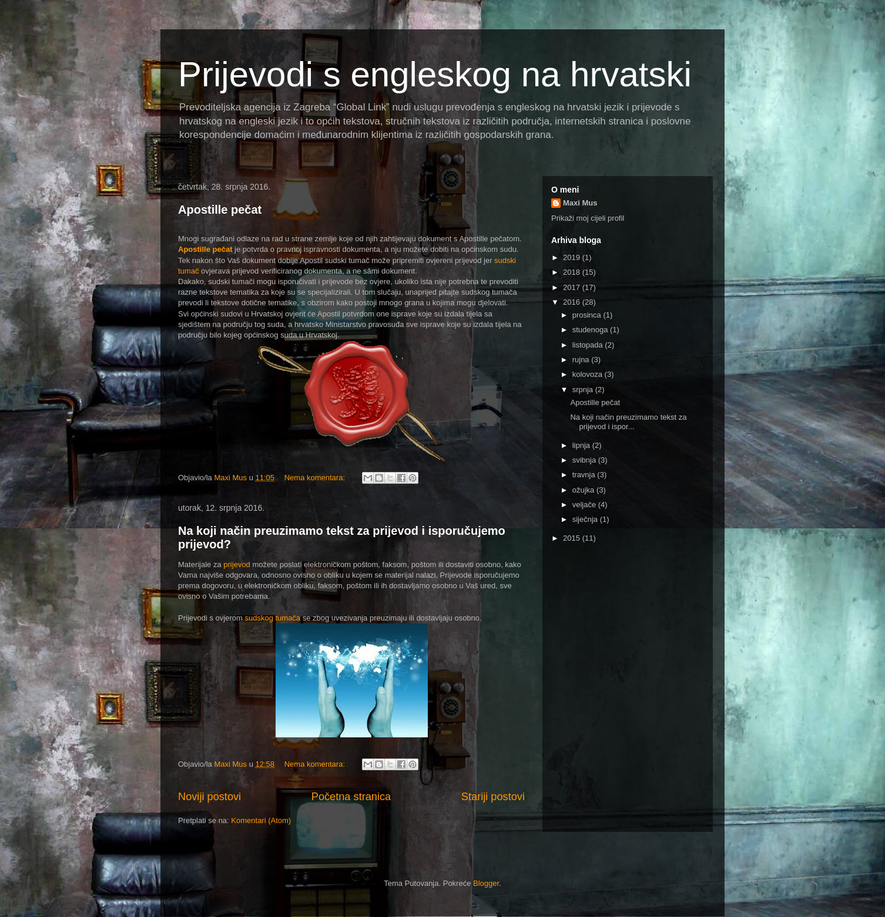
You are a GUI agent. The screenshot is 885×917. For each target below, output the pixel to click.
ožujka (584, 490)
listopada (588, 344)
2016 (572, 302)
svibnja (585, 460)
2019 (572, 257)
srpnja (583, 389)
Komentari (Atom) (261, 820)
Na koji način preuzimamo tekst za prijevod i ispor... (628, 422)
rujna (582, 359)
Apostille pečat (220, 209)
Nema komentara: (315, 477)
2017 (572, 287)
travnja (585, 474)
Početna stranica (351, 797)
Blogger (486, 883)
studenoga (591, 329)
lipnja (582, 445)
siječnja (586, 519)
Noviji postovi (209, 797)
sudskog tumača (272, 617)
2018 (572, 272)
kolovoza (588, 374)
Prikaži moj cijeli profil (587, 218)
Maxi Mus (580, 202)
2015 (572, 538)
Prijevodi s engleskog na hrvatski (435, 74)
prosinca (588, 315)
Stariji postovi (493, 797)
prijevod (236, 564)
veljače (585, 504)
